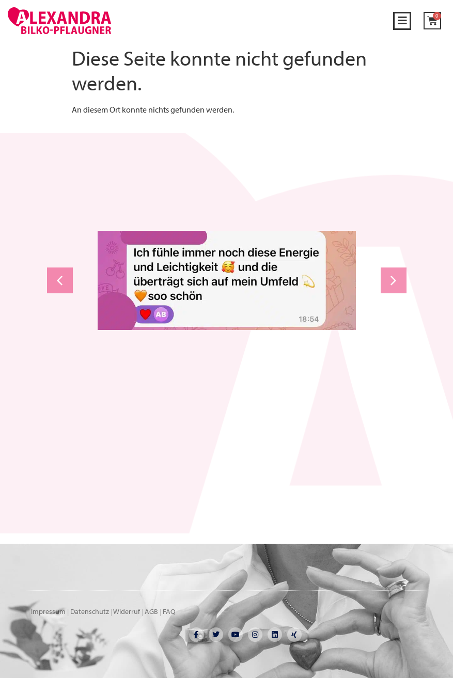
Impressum (48, 611)
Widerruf (126, 611)
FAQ (169, 611)
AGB (151, 611)
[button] (402, 21)
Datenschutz (89, 611)
